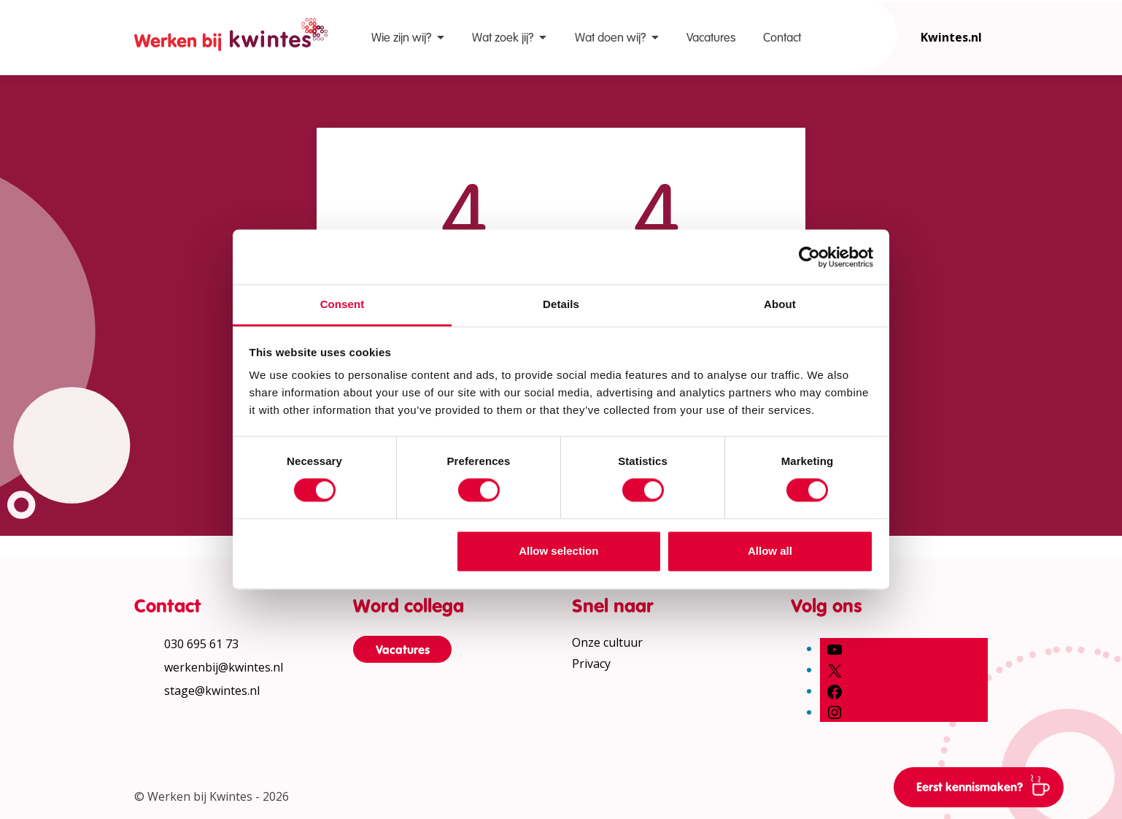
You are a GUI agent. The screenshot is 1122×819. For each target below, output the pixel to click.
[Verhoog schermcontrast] (1100, 229)
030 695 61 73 (201, 644)
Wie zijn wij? (401, 37)
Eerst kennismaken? (988, 784)
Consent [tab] (342, 304)
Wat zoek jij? (502, 37)
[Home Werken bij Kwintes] (231, 37)
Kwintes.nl (951, 37)
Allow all (770, 551)
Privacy (591, 663)
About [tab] (780, 304)
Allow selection (558, 551)
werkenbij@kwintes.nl (223, 667)
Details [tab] (561, 304)
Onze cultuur (607, 642)
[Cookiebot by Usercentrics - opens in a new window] (809, 257)
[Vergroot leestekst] (1100, 185)
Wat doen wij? (610, 37)
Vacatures (710, 37)
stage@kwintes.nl (212, 690)
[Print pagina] (1100, 273)
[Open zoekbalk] (862, 34)
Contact (782, 37)
